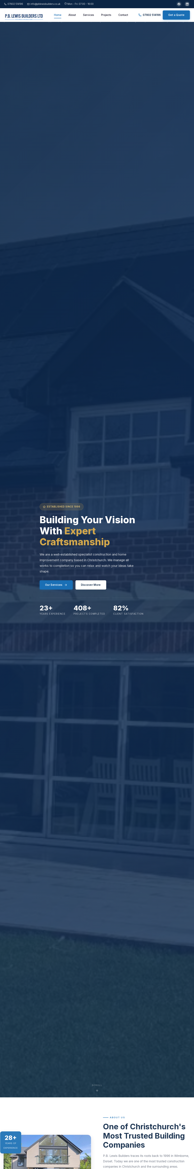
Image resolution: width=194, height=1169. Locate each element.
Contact (123, 15)
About (72, 15)
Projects (106, 15)
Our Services (56, 584)
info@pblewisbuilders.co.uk (43, 4)
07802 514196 (13, 4)
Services (88, 15)
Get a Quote (176, 15)
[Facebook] (179, 4)
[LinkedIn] (187, 4)
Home (57, 15)
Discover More (91, 584)
